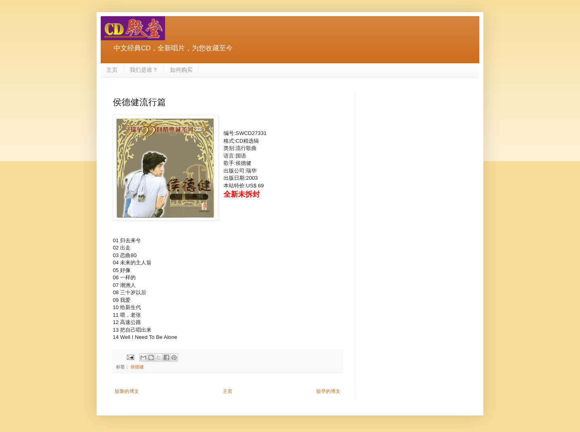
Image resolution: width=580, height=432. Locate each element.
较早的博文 (328, 391)
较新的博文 (127, 391)
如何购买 (181, 69)
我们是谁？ (144, 69)
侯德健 (137, 366)
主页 (112, 69)
